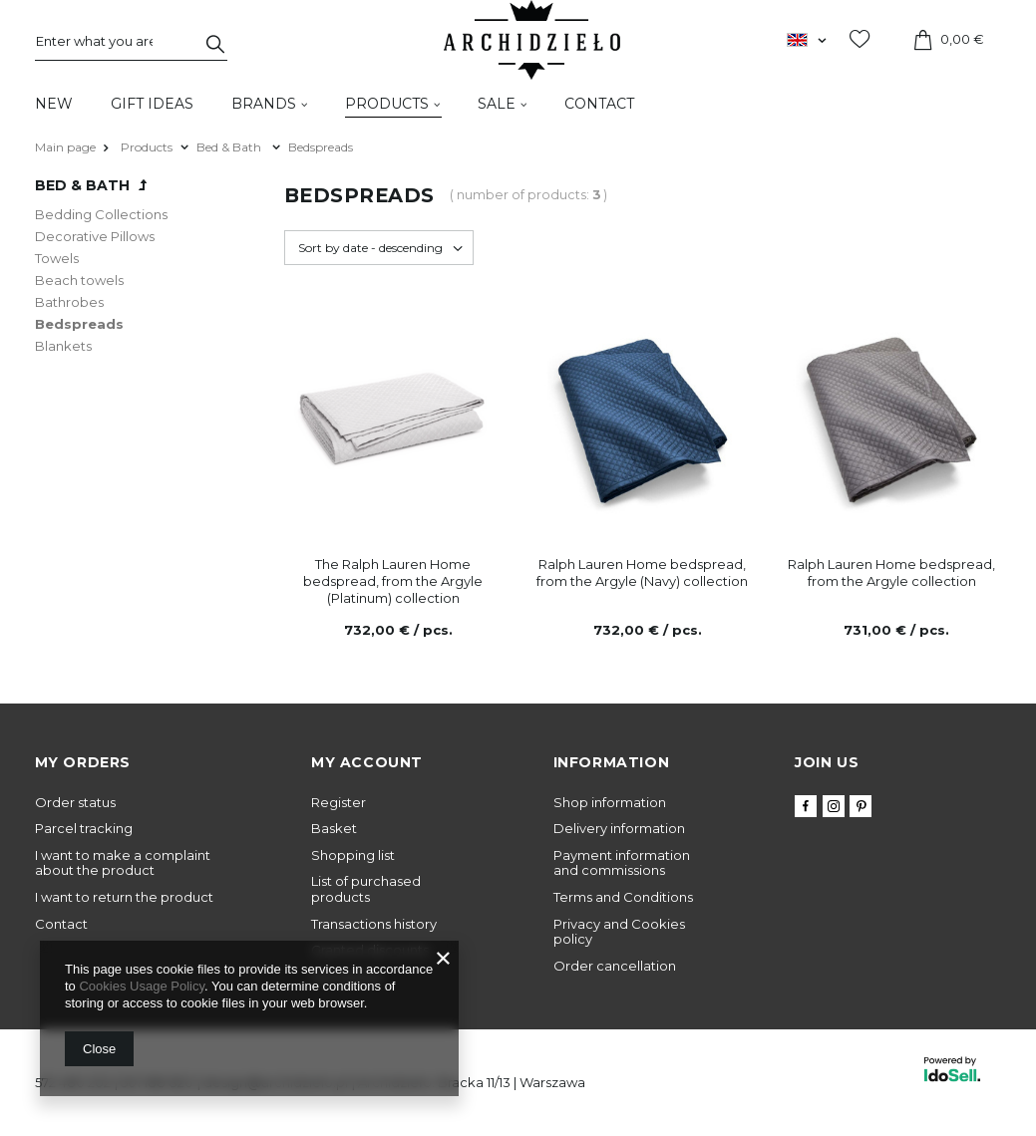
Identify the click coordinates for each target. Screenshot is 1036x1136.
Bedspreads (79, 324)
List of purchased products (366, 889)
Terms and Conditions (623, 897)
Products (387, 104)
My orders (83, 762)
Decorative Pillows (95, 236)
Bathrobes (69, 302)
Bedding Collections (101, 214)
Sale (497, 104)
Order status (75, 802)
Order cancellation (614, 966)
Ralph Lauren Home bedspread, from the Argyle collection (891, 572)
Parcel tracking (84, 828)
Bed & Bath (230, 147)
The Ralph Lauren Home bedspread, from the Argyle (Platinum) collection (393, 581)
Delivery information (619, 828)
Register (338, 802)
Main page (65, 147)
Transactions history (374, 924)
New (54, 104)
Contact (599, 104)
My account (367, 762)
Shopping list (353, 855)
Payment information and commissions (621, 863)
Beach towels (79, 280)
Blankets (63, 346)
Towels (57, 258)
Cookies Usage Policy (141, 986)
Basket (334, 828)
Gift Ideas (152, 104)
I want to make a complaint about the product (122, 863)
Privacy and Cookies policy (619, 932)
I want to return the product (124, 897)
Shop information (609, 802)
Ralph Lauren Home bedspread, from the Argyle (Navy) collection (642, 572)
